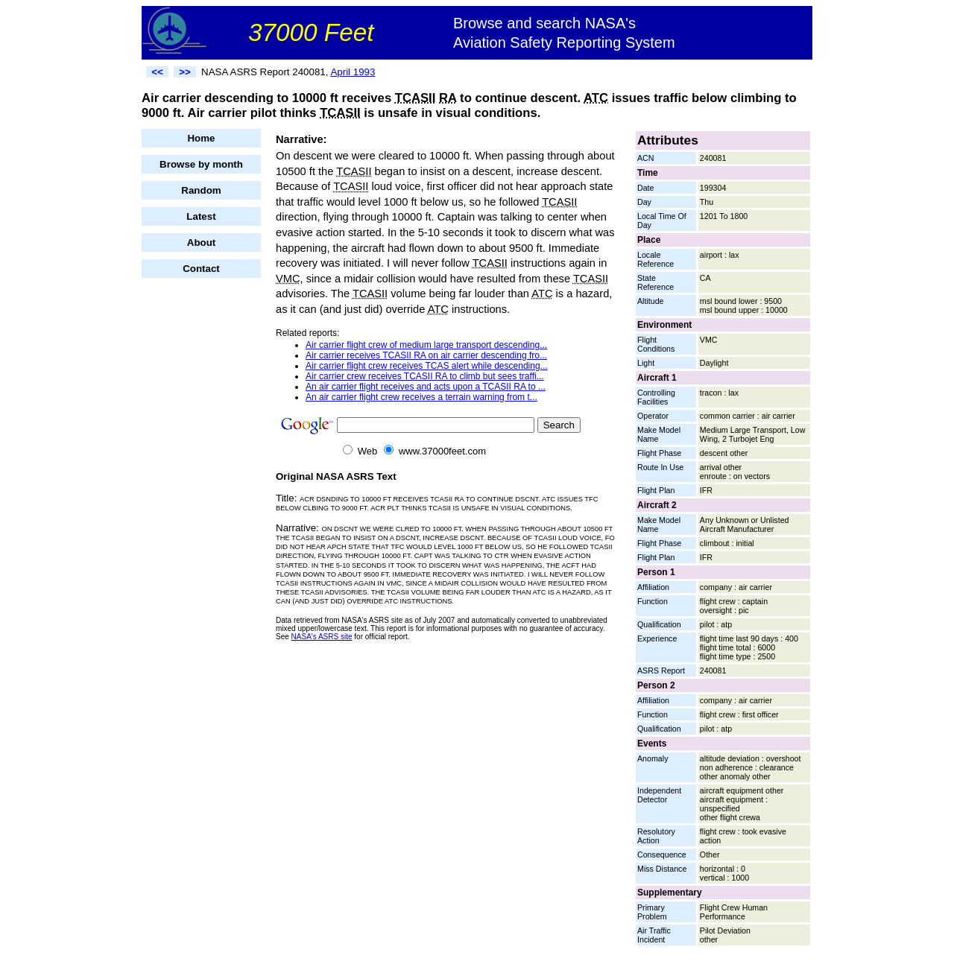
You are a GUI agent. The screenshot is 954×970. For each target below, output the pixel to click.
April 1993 (352, 71)
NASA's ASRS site (322, 637)
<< (157, 71)
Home (201, 138)
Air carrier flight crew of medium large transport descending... (426, 345)
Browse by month (201, 164)
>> (185, 71)
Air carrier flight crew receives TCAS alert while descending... (427, 366)
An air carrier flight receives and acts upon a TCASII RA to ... (426, 386)
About (201, 242)
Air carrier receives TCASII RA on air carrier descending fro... (426, 355)
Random (201, 190)
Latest (200, 216)
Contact (201, 268)
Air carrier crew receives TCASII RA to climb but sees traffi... (425, 376)
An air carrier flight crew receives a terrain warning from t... (421, 397)
